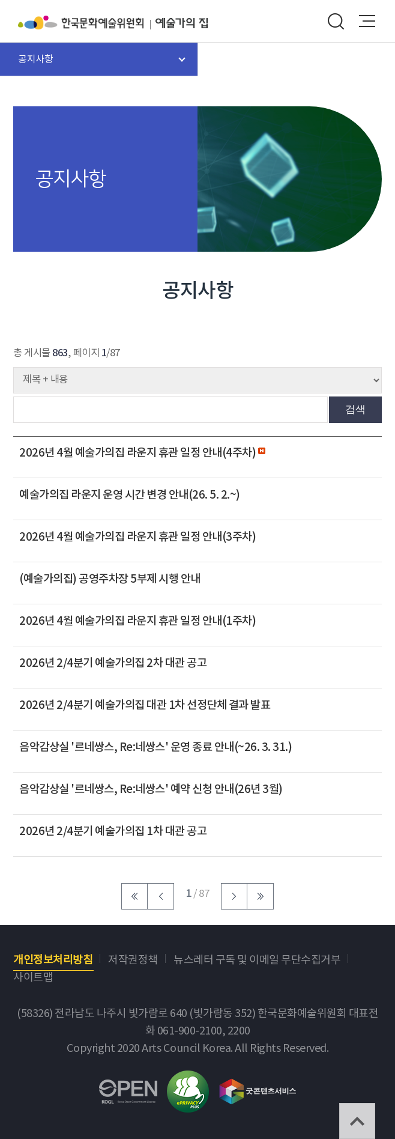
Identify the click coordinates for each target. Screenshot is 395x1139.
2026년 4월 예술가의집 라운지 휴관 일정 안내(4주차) (138, 453)
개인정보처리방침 (52, 960)
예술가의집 (181, 22)
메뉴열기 (367, 21)
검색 (355, 409)
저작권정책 (133, 960)
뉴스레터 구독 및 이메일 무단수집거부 (256, 960)
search (336, 21)
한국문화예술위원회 (86, 22)
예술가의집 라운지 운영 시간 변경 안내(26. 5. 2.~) (129, 495)
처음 (134, 896)
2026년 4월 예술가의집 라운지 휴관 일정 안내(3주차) (137, 537)
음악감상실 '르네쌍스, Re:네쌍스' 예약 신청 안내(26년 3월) (151, 789)
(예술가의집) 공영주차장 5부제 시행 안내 (110, 579)
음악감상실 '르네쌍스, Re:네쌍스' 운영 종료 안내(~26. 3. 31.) (155, 747)
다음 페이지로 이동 (234, 896)
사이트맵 (33, 977)
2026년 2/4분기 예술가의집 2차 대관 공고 (113, 663)
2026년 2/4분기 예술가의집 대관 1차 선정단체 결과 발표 (144, 705)
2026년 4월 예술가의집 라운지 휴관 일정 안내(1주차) (137, 621)
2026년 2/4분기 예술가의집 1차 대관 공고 (113, 831)
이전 (161, 896)
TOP (357, 1121)
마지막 (260, 896)
